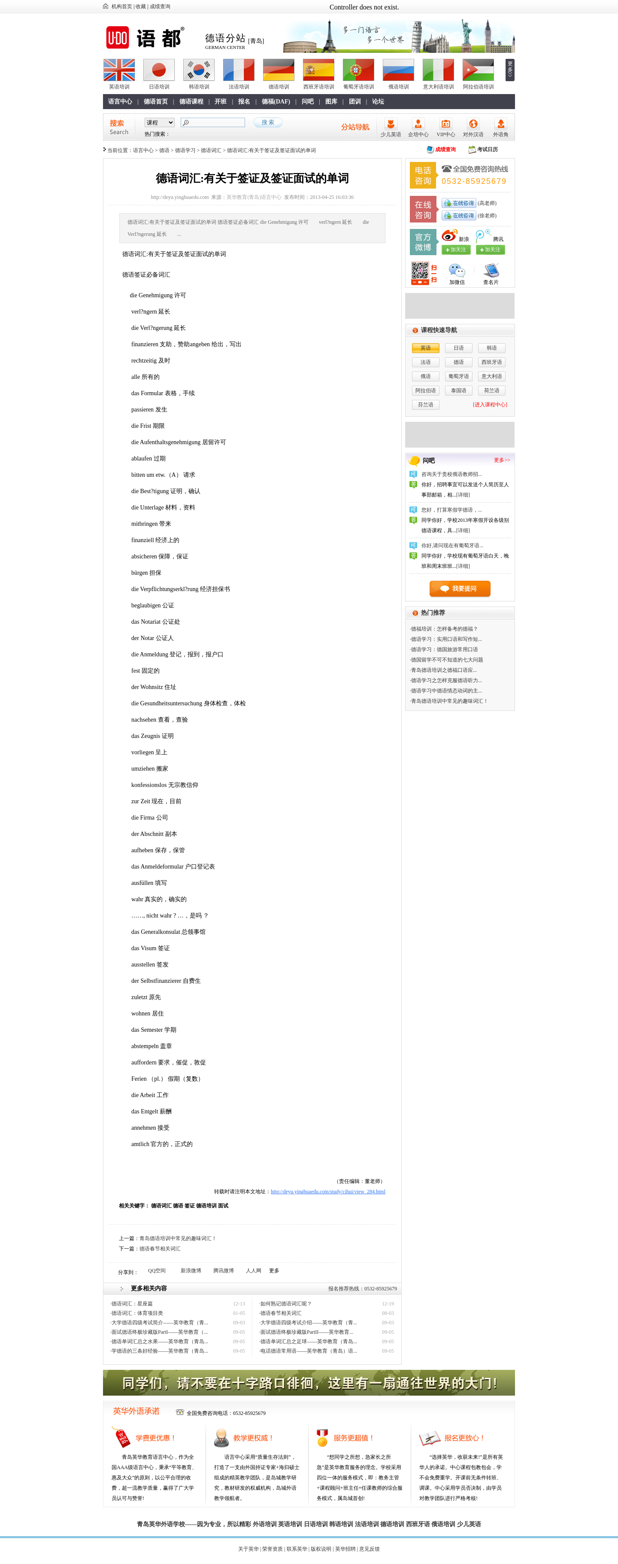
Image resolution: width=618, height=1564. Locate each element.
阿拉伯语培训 (478, 87)
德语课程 (191, 101)
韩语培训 (199, 87)
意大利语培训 (438, 87)
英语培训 (119, 87)
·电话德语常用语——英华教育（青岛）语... (308, 1351)
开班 (221, 101)
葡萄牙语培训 (358, 87)
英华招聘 (345, 1549)
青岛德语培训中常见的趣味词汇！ (178, 1238)
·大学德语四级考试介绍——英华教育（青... (308, 1323)
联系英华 (297, 1549)
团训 (355, 101)
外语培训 (265, 1524)
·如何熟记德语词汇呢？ (285, 1304)
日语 (459, 348)
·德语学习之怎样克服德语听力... (446, 680)
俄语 (426, 376)
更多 (510, 67)
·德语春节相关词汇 (280, 1313)
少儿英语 (391, 134)
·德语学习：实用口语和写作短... (446, 639)
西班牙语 (492, 362)
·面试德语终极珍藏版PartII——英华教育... (306, 1332)
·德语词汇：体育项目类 (136, 1313)
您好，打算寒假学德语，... (451, 510)
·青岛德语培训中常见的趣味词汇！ (449, 701)
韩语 (492, 348)
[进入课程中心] (490, 405)
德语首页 (156, 101)
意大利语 (492, 376)
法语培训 (239, 87)
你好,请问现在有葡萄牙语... (452, 546)
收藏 (141, 6)
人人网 (253, 1271)
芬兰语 (425, 405)
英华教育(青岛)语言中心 (254, 197)
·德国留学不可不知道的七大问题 (446, 660)
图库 (331, 101)
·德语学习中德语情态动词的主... (446, 691)
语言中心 (120, 101)
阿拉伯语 (425, 390)
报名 (244, 101)
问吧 (308, 101)
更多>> (502, 460)
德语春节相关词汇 (160, 1249)
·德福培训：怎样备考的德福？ (444, 629)
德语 (164, 150)
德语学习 (185, 150)
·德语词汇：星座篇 (131, 1304)
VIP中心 (445, 134)
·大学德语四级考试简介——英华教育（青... (159, 1323)
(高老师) (486, 203)
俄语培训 (398, 87)
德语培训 (279, 87)
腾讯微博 (223, 1271)
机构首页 (122, 6)
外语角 (501, 134)
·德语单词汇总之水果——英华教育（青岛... (159, 1341)
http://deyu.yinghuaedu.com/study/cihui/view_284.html (328, 1192)
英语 (426, 348)
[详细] (463, 495)
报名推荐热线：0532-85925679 (362, 1289)
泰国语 (459, 390)
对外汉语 (473, 134)
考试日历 (487, 149)
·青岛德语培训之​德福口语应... (443, 670)
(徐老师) (486, 216)
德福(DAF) (276, 101)
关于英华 (248, 1549)
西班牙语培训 (318, 87)
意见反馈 (369, 1549)
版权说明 (321, 1549)
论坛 (378, 101)
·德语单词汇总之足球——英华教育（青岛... (308, 1341)
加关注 (492, 250)
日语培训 (159, 87)
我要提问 (464, 588)
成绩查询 (160, 6)
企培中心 (418, 134)
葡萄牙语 (458, 376)
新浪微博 (191, 1271)
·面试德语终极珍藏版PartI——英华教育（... (159, 1332)
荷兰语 (492, 390)
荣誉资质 (272, 1549)
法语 (426, 362)
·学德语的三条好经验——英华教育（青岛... (159, 1351)
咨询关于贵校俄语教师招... (451, 474)
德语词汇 (211, 150)
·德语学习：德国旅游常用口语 (444, 649)
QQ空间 (157, 1271)
